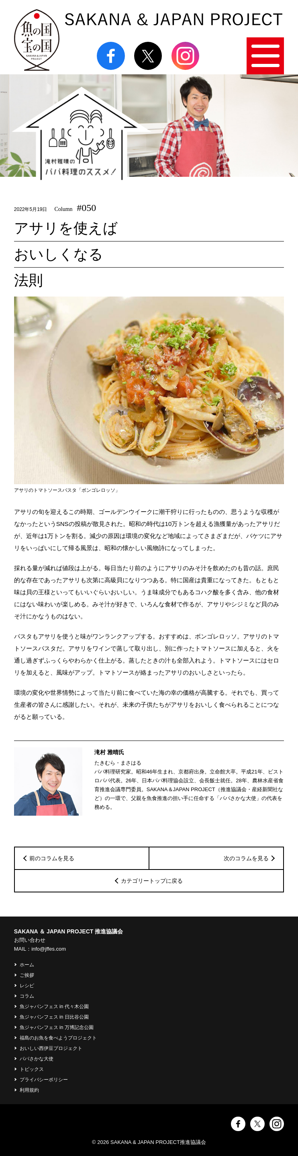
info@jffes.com (48, 949)
